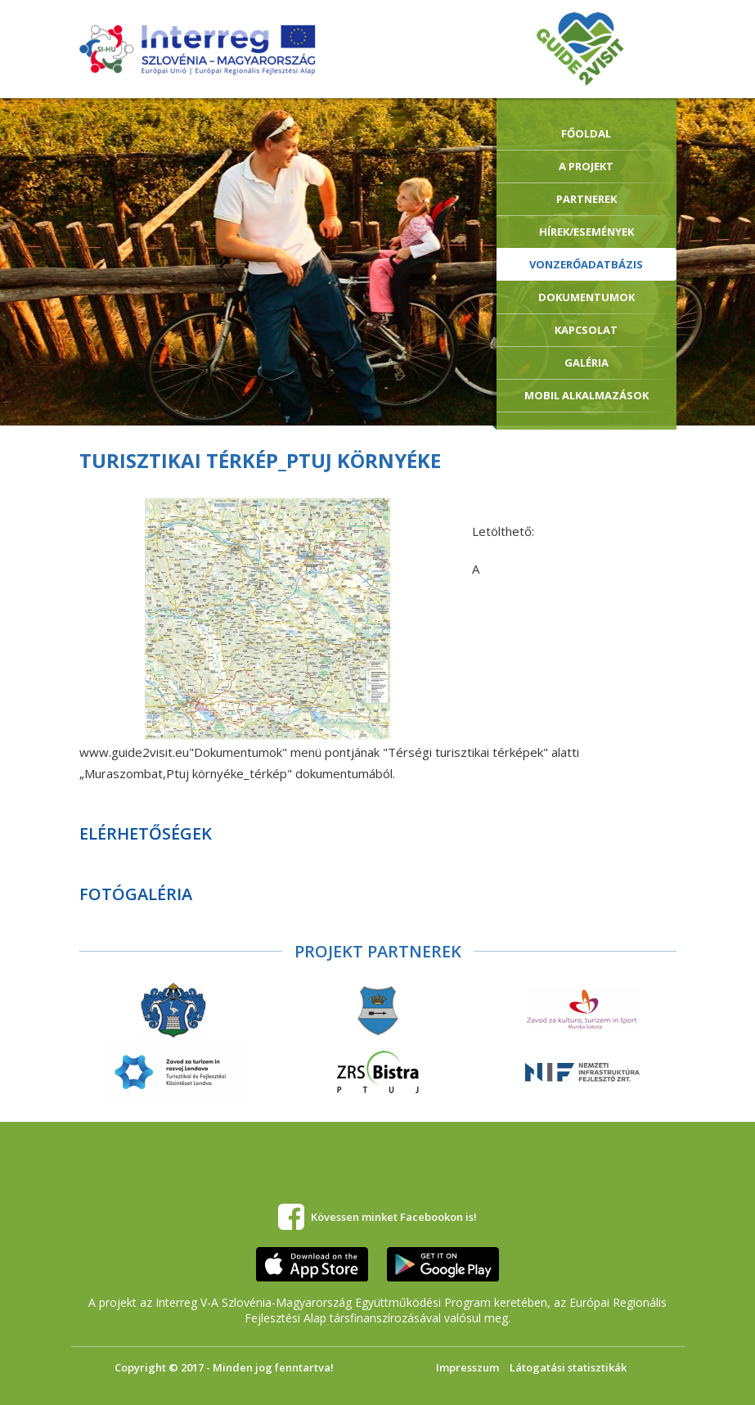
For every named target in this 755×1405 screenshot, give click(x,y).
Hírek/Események (586, 231)
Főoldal (586, 133)
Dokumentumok (586, 297)
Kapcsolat (586, 329)
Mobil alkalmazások (586, 395)
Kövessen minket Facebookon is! (394, 1216)
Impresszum (467, 1367)
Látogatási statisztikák (568, 1367)
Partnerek (586, 198)
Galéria (586, 362)
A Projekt (586, 166)
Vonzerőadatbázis (586, 264)
